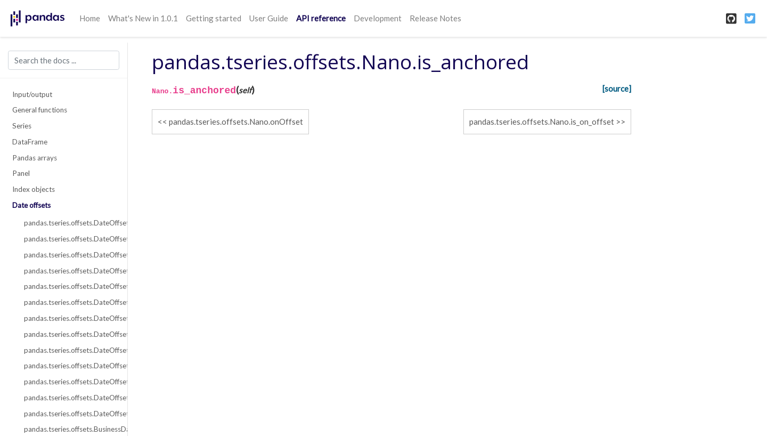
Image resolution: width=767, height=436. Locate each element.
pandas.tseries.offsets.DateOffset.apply (70, 334)
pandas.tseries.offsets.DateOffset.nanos (70, 286)
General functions (39, 110)
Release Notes (435, 18)
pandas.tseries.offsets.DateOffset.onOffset (70, 381)
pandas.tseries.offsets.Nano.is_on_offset (541, 121)
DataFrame (29, 142)
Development (378, 18)
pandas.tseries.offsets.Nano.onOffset (236, 121)
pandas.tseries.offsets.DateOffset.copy (70, 350)
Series (21, 126)
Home (89, 18)
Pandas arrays (34, 158)
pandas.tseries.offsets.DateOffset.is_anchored (70, 397)
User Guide (268, 18)
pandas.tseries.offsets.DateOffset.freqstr (70, 239)
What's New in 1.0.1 (143, 18)
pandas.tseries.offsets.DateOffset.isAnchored (70, 365)
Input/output (32, 94)
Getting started (213, 18)
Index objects (33, 189)
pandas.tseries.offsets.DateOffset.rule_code (70, 318)
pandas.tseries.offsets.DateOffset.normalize (70, 302)
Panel (21, 173)
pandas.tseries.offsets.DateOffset (70, 223)
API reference (321, 18)
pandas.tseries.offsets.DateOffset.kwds (70, 255)
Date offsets (31, 205)
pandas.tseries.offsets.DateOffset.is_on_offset (70, 413)
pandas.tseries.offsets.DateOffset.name (70, 271)
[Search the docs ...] (63, 60)
